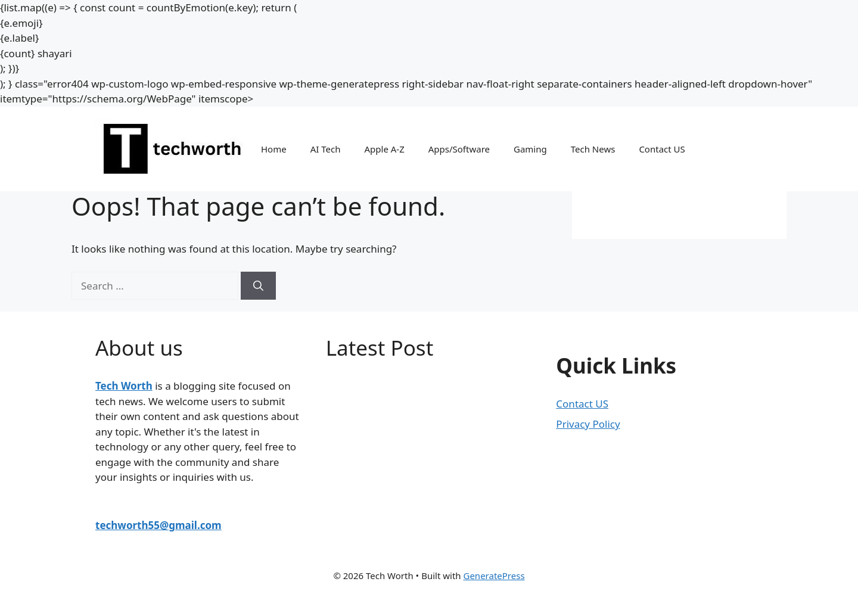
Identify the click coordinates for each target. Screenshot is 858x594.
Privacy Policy (588, 424)
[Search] (258, 286)
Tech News (593, 149)
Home (274, 149)
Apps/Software (459, 149)
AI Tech (325, 149)
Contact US (662, 149)
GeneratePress (493, 575)
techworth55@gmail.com (158, 525)
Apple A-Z (384, 149)
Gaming (530, 149)
